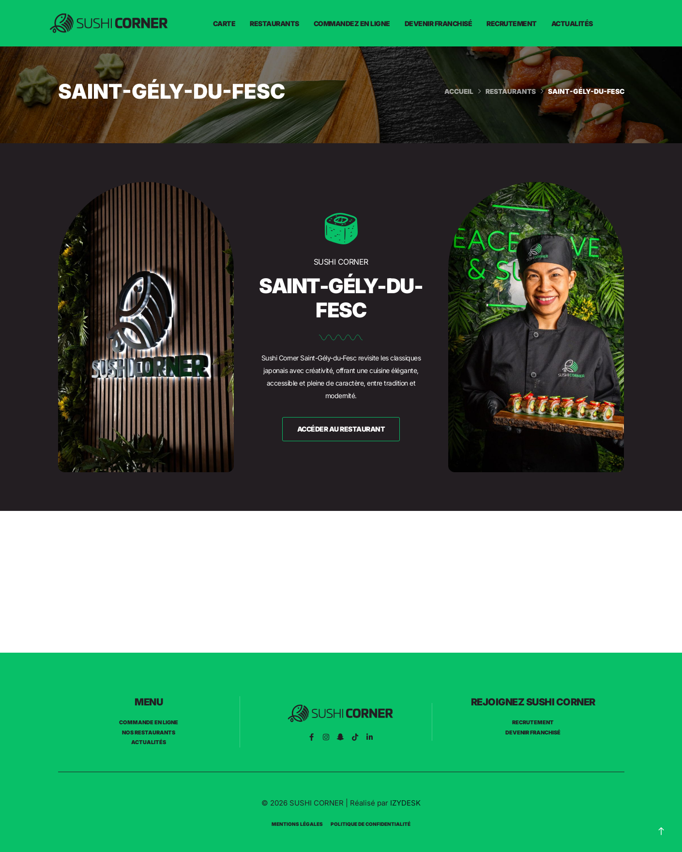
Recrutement (511, 23)
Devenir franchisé (438, 23)
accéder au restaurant (341, 429)
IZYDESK (405, 802)
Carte (224, 23)
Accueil (457, 91)
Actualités (572, 23)
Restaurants (274, 23)
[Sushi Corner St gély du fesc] (341, 582)
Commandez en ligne (352, 23)
